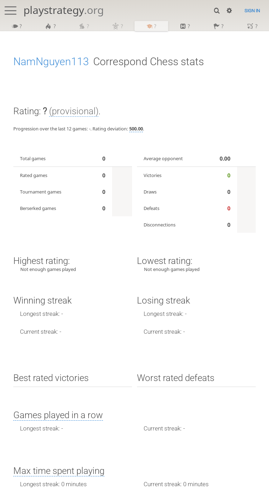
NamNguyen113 (51, 62)
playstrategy (63, 10)
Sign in (252, 10)
